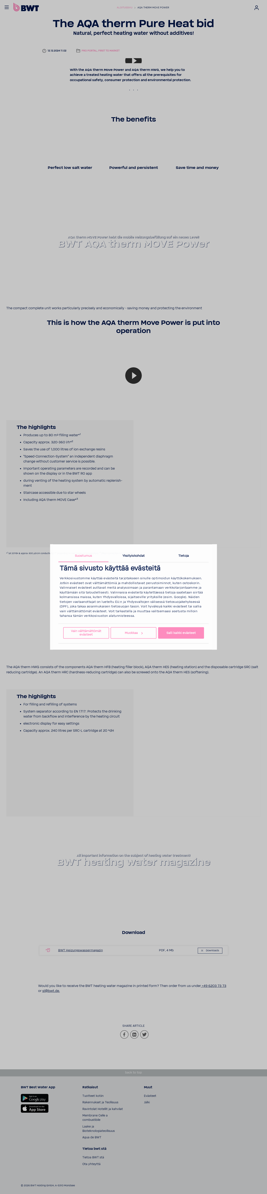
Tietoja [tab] (183, 556)
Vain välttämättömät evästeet (86, 632)
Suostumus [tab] (83, 556)
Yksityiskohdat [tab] (133, 556)
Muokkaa (134, 633)
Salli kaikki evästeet (181, 633)
